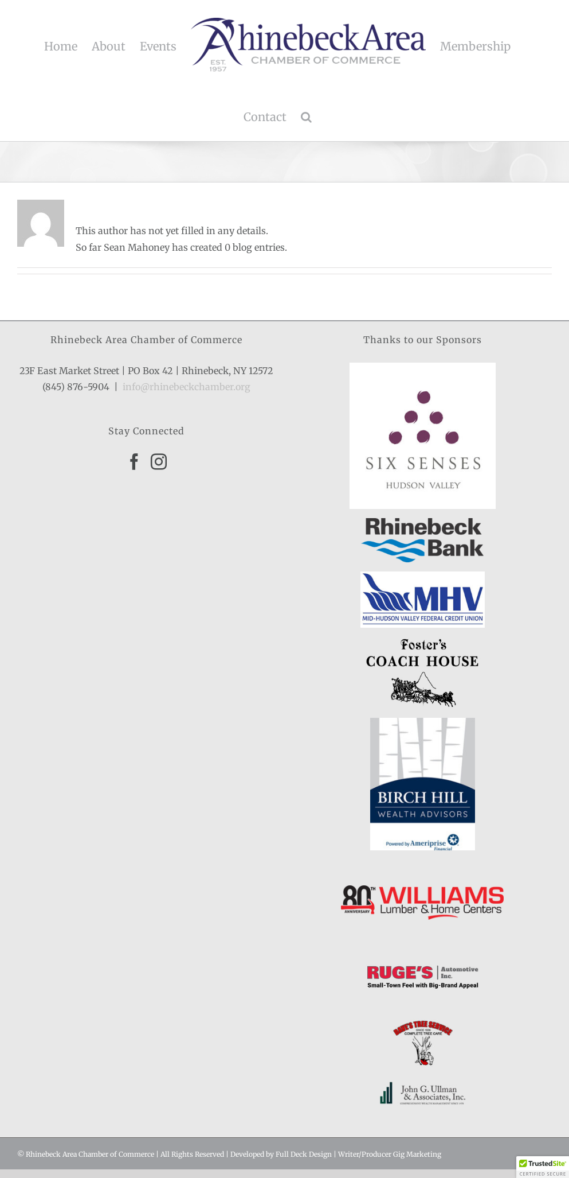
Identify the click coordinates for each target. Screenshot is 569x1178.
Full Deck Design (304, 1154)
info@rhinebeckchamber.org (186, 386)
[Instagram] (159, 462)
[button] (306, 117)
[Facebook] (134, 462)
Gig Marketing (417, 1154)
